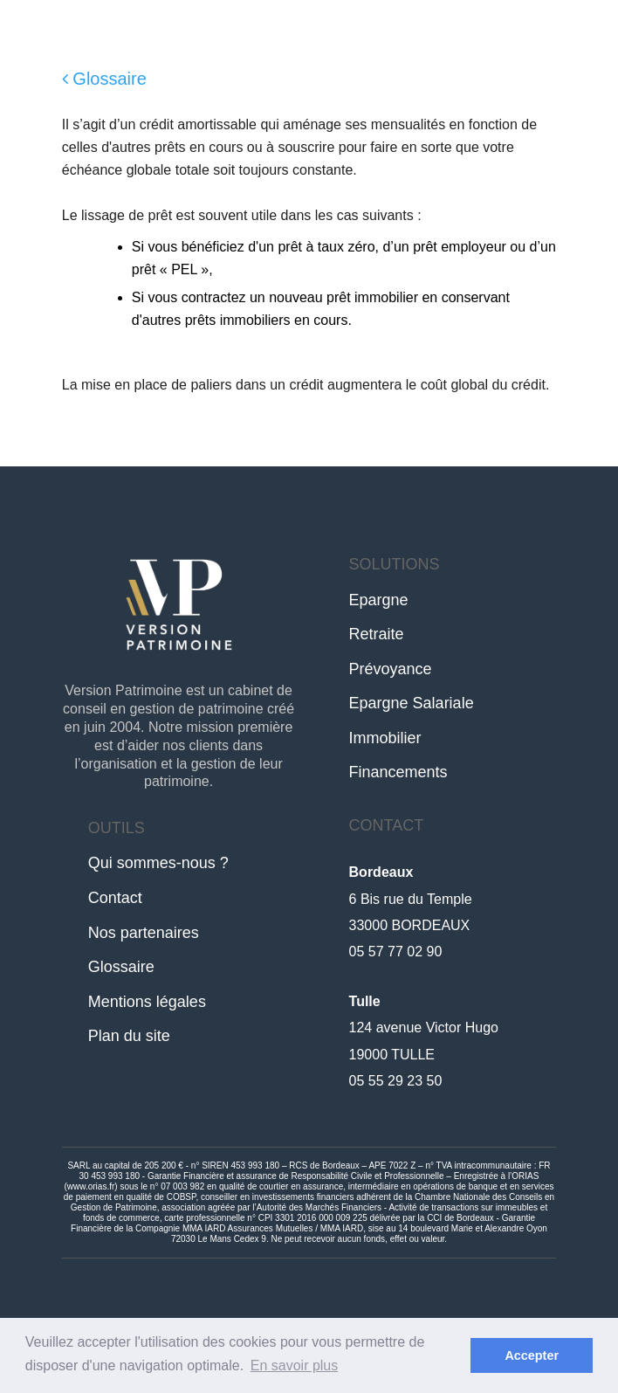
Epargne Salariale (411, 703)
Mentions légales (147, 1001)
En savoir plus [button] (295, 1365)
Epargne (379, 600)
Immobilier (385, 738)
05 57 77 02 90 (396, 951)
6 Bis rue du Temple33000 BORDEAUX (410, 899)
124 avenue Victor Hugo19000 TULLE (423, 1028)
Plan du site (129, 1036)
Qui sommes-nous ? (158, 863)
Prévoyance (390, 669)
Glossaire (104, 78)
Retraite (376, 634)
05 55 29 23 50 (396, 1080)
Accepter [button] (532, 1355)
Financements (398, 772)
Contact (115, 898)
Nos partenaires (143, 932)
